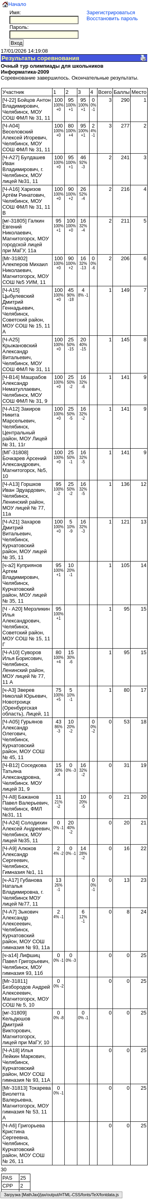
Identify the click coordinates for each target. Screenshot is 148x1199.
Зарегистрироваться (110, 12)
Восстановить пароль (112, 18)
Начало (17, 4)
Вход (16, 43)
